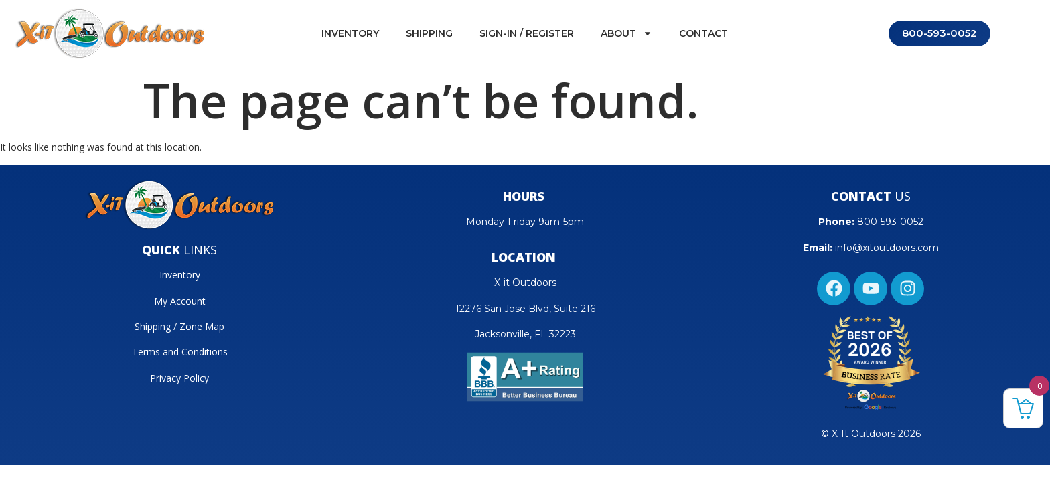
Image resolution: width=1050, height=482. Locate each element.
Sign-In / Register (526, 33)
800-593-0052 (890, 222)
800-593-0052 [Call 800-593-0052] (939, 33)
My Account (180, 301)
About (626, 33)
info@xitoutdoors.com (887, 248)
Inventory (350, 33)
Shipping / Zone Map (179, 326)
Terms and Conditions (180, 351)
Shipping (429, 33)
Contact (703, 33)
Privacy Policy (179, 378)
